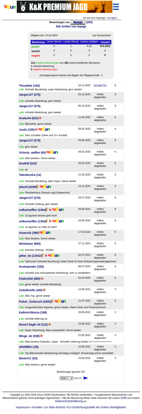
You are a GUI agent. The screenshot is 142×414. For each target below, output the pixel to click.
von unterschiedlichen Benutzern (65, 62)
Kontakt (37, 407)
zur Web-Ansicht (54, 407)
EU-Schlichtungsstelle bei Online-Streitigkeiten (96, 407)
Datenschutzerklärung (69, 401)
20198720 (100, 85)
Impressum (23, 407)
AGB (124, 397)
